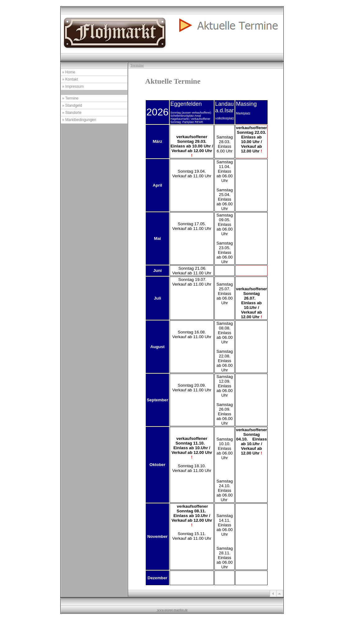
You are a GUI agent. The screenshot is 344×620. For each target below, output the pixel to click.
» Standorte (71, 112)
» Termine (70, 98)
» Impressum (73, 86)
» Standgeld (72, 105)
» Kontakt (70, 79)
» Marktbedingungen (79, 120)
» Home (68, 72)
